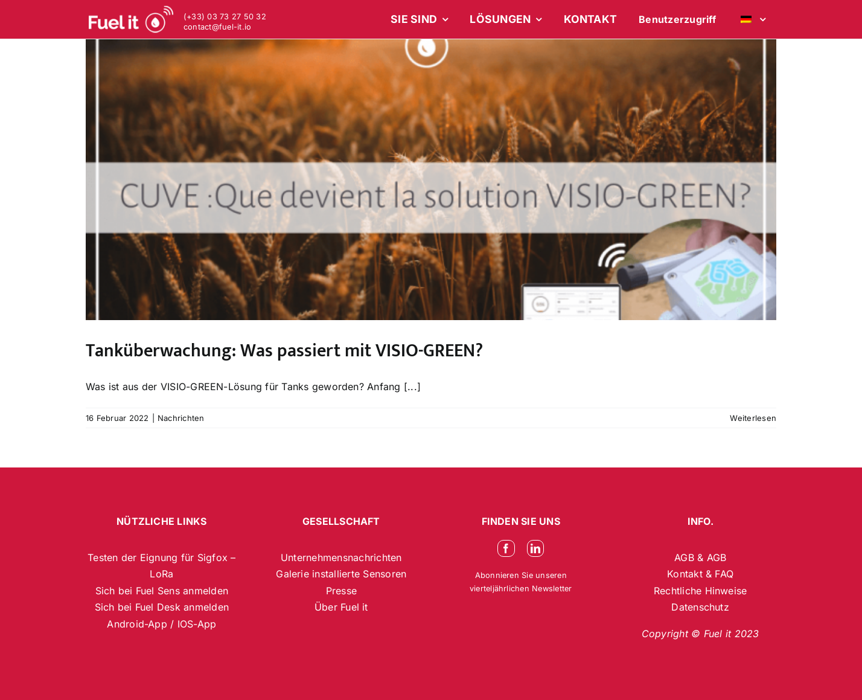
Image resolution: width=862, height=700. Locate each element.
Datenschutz (700, 607)
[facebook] (505, 548)
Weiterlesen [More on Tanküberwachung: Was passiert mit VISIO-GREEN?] (753, 418)
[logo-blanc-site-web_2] (131, 19)
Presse (341, 591)
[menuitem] (751, 19)
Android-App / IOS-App (161, 624)
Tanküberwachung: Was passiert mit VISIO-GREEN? (284, 351)
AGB (685, 557)
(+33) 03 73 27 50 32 (225, 16)
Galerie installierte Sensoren (341, 574)
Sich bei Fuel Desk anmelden (162, 607)
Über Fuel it (341, 607)
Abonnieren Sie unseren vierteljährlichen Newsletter (521, 582)
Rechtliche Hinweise (700, 591)
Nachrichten (181, 418)
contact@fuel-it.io (217, 26)
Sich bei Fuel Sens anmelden (161, 591)
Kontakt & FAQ (700, 574)
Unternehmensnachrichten (341, 557)
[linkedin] (535, 548)
